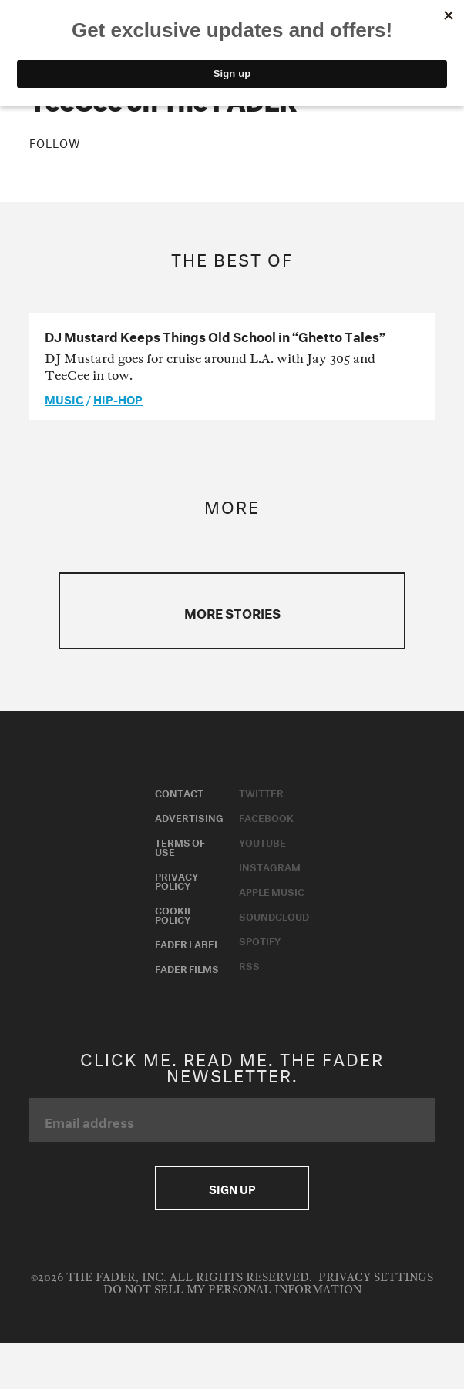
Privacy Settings (375, 1277)
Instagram (270, 866)
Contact (179, 792)
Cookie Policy (174, 913)
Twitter (261, 792)
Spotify (260, 940)
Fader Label (187, 943)
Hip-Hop (118, 398)
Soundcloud (274, 915)
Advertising (189, 816)
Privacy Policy (176, 879)
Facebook (266, 816)
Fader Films (187, 967)
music (64, 398)
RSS (249, 964)
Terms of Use (180, 846)
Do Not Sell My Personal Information (232, 1290)
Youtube (262, 841)
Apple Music (271, 890)
